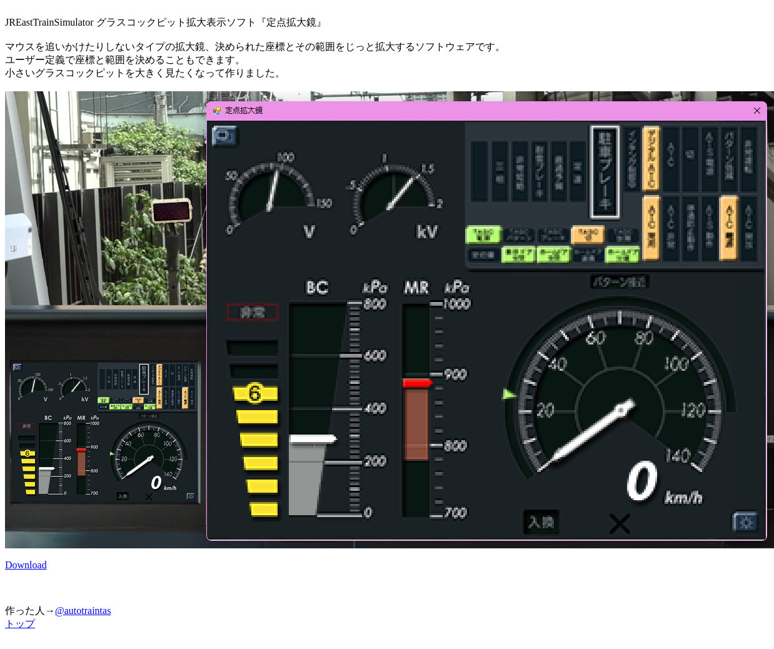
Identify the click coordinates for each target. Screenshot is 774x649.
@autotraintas (83, 610)
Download (26, 565)
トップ (20, 623)
